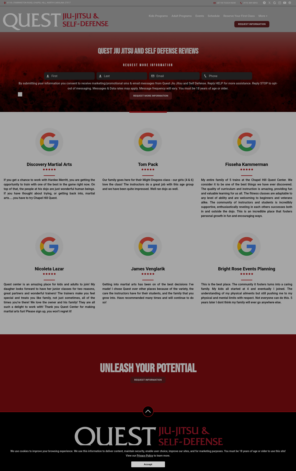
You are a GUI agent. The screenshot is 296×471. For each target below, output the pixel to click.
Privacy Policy (145, 455)
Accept (148, 464)
